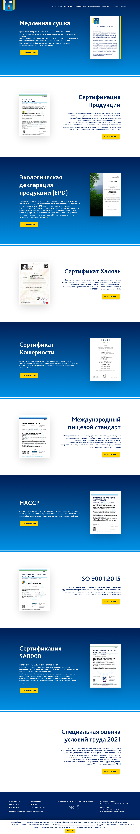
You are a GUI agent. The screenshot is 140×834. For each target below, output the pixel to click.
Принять (70, 830)
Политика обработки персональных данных (26, 811)
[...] (46, 217)
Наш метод (14, 807)
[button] (57, 6)
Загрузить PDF (29, 53)
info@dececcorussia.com (115, 811)
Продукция (14, 804)
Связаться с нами (37, 807)
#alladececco (36, 801)
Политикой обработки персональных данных (76, 825)
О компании (14, 801)
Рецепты (33, 804)
